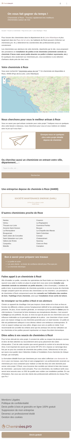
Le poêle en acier (14, 262)
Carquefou (7, 244)
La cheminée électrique (16, 267)
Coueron (39, 220)
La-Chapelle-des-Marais (45, 231)
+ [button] (4, 79)
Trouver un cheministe (13, 30)
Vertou (5, 223)
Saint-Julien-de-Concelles (13, 236)
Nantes (6, 220)
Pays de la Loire (23, 40)
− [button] (4, 82)
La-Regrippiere (42, 223)
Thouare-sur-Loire (10, 225)
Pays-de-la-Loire (26, 30)
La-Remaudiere (9, 231)
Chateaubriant (41, 238)
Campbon (40, 246)
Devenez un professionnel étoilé (18, 413)
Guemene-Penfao (43, 225)
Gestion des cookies (12, 417)
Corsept (39, 236)
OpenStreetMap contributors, (56, 111)
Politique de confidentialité (15, 403)
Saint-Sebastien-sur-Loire (13, 238)
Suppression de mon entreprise (18, 410)
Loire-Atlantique (37, 30)
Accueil (4, 30)
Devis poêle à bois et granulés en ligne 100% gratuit (28, 406)
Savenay (39, 241)
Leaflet (40, 111)
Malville (6, 246)
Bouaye (39, 228)
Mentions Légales (11, 399)
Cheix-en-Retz (41, 244)
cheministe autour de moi (28, 71)
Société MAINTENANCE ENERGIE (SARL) (35, 198)
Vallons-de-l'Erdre (10, 241)
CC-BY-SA (66, 111)
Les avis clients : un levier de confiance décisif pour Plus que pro (32, 264)
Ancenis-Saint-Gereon (11, 228)
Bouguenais (7, 233)
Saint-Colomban (42, 233)
